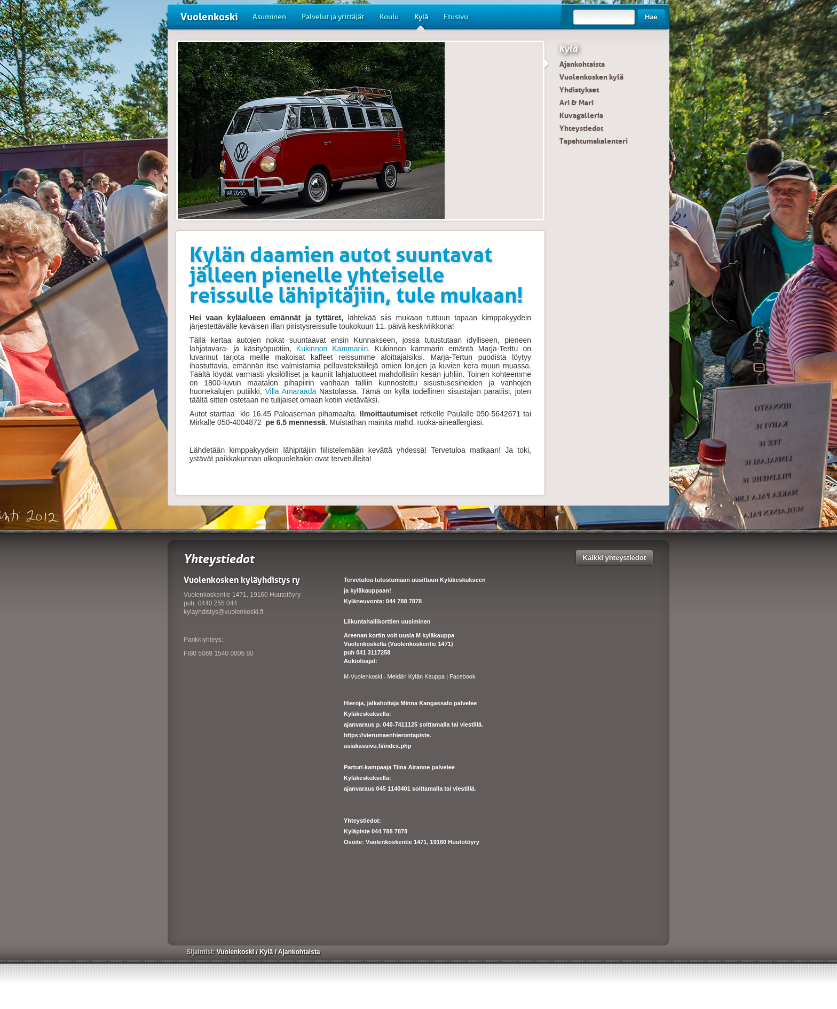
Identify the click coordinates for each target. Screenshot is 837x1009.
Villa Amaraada (290, 391)
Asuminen (269, 16)
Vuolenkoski (209, 17)
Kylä (421, 20)
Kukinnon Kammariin (332, 348)
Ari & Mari (576, 102)
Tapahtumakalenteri (593, 141)
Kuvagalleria (581, 115)
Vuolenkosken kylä (591, 77)
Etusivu (456, 16)
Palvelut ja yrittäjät (333, 16)
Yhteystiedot (581, 128)
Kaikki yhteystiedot (614, 558)
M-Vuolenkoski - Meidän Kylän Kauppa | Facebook (409, 676)
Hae (651, 17)
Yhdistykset (579, 89)
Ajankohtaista (582, 64)
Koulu (389, 16)
